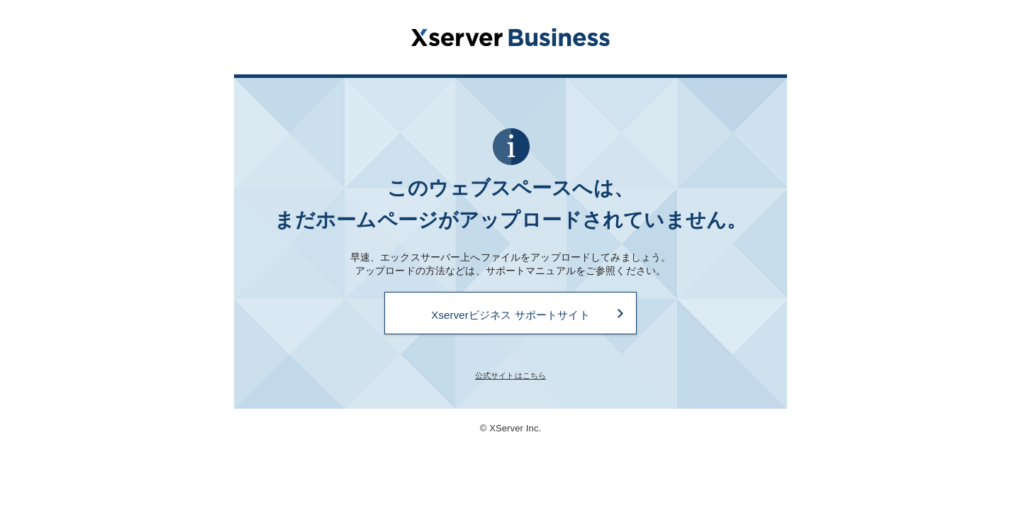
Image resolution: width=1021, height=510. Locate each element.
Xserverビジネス (511, 37)
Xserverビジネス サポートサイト (510, 315)
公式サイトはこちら (510, 375)
